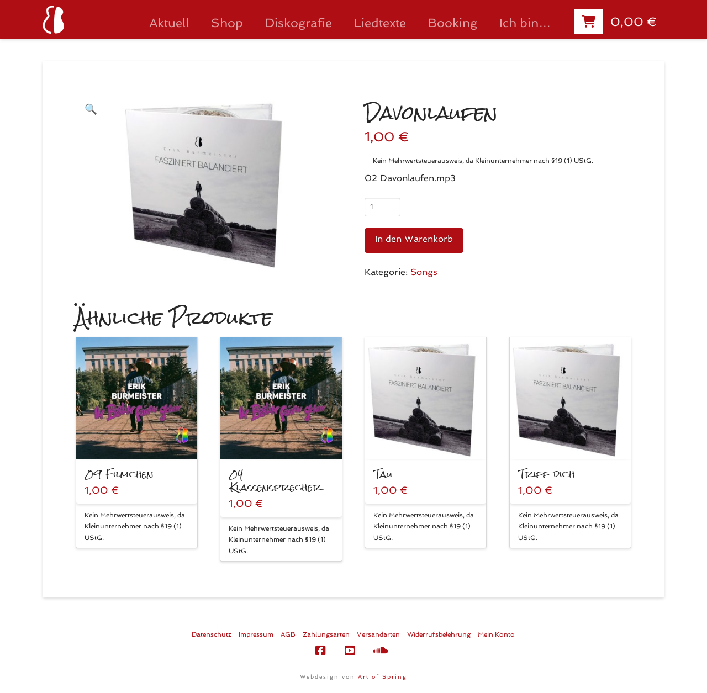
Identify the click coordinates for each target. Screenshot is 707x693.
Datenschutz (211, 634)
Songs (423, 272)
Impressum (256, 634)
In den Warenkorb (414, 239)
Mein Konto (496, 634)
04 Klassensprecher (275, 481)
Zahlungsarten (326, 634)
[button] (91, 109)
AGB (288, 634)
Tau (383, 474)
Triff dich (547, 474)
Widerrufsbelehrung (439, 634)
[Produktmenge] (382, 207)
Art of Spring (382, 677)
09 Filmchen (120, 474)
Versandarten (378, 634)
